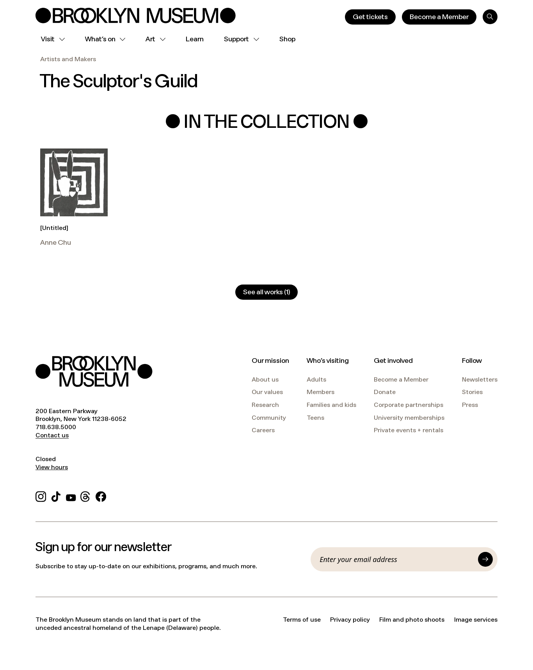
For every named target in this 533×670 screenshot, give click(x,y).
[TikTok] (56, 495)
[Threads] (85, 495)
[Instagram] (41, 495)
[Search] (490, 16)
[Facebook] (101, 495)
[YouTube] (71, 495)
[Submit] (485, 559)
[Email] (396, 559)
